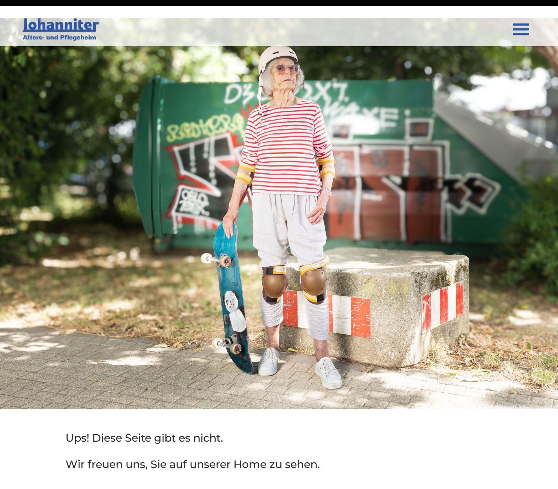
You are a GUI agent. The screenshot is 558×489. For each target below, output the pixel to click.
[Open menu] (521, 17)
